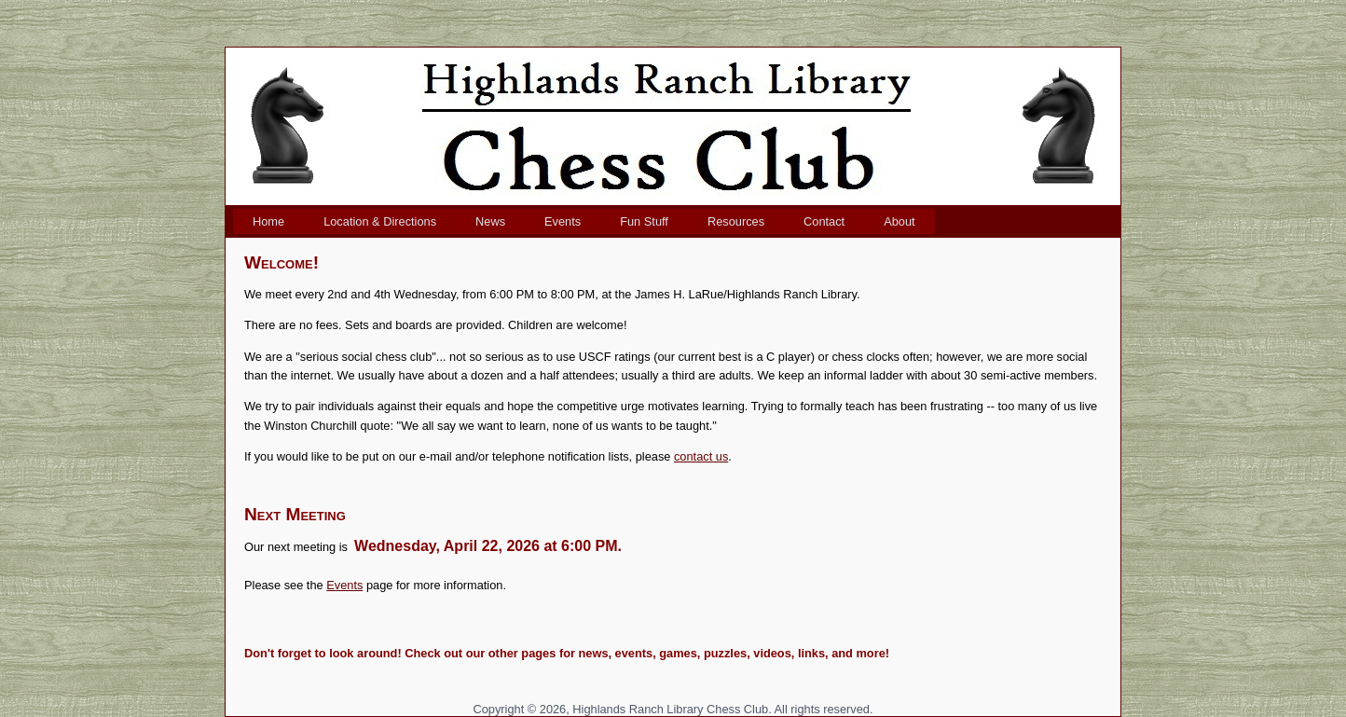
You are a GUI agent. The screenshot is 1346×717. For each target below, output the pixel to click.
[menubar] (584, 221)
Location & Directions (379, 221)
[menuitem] (268, 221)
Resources (735, 221)
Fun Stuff (644, 221)
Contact (824, 221)
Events (562, 221)
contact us (701, 456)
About (899, 221)
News (490, 221)
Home (268, 221)
